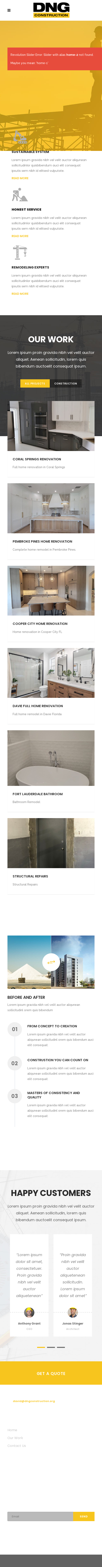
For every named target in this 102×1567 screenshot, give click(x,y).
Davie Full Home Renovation (38, 706)
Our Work (15, 1438)
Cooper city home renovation (40, 623)
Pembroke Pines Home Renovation (42, 541)
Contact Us (16, 1445)
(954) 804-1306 (24, 1393)
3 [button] (61, 1347)
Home (12, 1430)
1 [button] (41, 1347)
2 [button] (51, 1347)
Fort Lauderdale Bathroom (38, 794)
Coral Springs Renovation (37, 459)
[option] (29, 1285)
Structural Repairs (30, 876)
